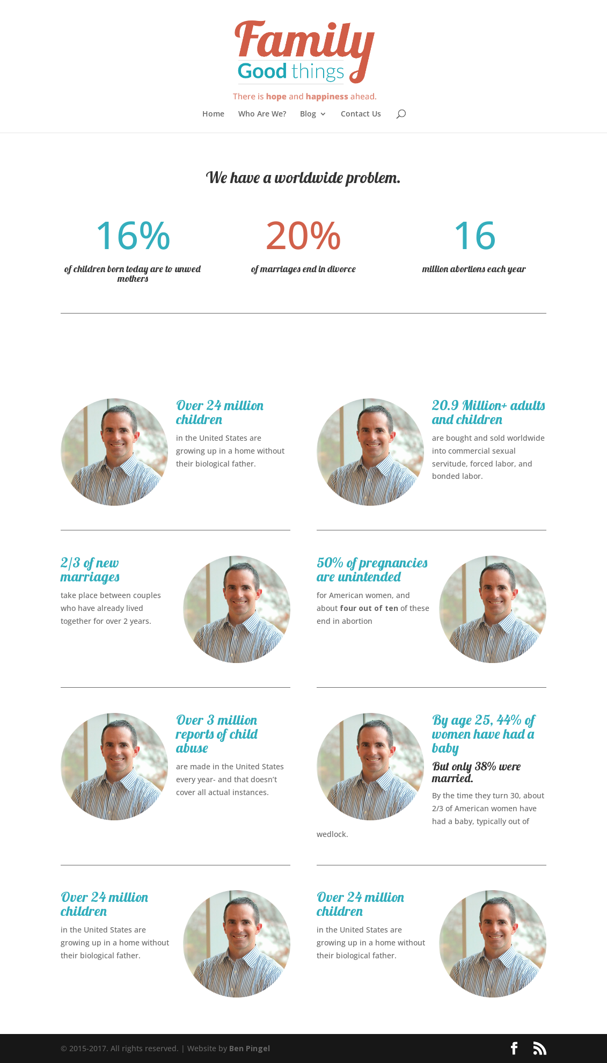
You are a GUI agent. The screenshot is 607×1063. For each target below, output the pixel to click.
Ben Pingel (249, 1048)
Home (213, 114)
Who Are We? (262, 114)
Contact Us (361, 114)
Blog (308, 114)
